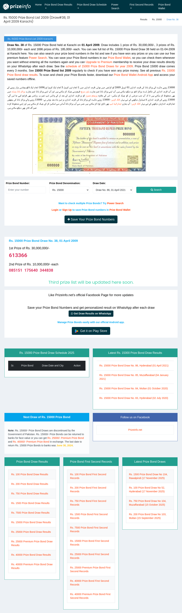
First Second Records (142, 4)
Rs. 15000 (157, 19)
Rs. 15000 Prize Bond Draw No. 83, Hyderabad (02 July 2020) (133, 398)
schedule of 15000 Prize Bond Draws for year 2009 (99, 66)
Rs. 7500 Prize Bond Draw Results (30, 512)
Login (55, 209)
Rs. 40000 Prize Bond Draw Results (31, 554)
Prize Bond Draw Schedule (92, 4)
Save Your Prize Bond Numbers (91, 219)
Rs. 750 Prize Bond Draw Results (29, 493)
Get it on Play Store (91, 331)
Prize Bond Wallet (164, 6)
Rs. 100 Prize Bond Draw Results (29, 474)
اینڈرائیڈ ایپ (115, 104)
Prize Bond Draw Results (58, 4)
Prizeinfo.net (135, 429)
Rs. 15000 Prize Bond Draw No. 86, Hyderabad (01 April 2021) (133, 365)
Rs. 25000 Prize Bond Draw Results (31, 531)
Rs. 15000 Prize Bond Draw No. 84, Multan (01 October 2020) (133, 388)
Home (38, 4)
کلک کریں (115, 100)
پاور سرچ (85, 92)
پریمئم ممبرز (91, 96)
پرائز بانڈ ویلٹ (18, 92)
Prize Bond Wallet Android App (133, 74)
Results (143, 19)
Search (156, 189)
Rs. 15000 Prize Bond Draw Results (31, 522)
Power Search (115, 6)
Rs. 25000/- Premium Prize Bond (65, 438)
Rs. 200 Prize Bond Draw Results (29, 484)
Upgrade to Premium (99, 62)
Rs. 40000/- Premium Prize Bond (31, 441)
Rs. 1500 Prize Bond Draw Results (30, 503)
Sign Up (67, 209)
